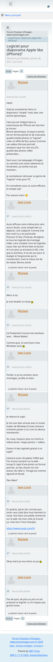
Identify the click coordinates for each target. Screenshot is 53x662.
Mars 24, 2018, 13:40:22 (21, 553)
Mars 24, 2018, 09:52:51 (21, 409)
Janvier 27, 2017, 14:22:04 (21, 287)
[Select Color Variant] (48, 6)
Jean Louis (24, 202)
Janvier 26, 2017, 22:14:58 (16, 97)
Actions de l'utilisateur (36, 76)
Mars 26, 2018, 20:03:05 (21, 591)
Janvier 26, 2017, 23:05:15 (21, 216)
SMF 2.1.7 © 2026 (19, 655)
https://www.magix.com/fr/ (20, 528)
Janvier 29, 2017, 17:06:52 (21, 367)
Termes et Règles (24, 645)
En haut (9, 618)
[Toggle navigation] (11, 4)
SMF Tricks (34, 651)
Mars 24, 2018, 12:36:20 (21, 501)
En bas (8, 71)
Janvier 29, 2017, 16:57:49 (21, 325)
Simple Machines (38, 655)
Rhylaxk (23, 82)
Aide (12, 645)
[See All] (8, 27)
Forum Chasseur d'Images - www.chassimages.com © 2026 (26, 640)
